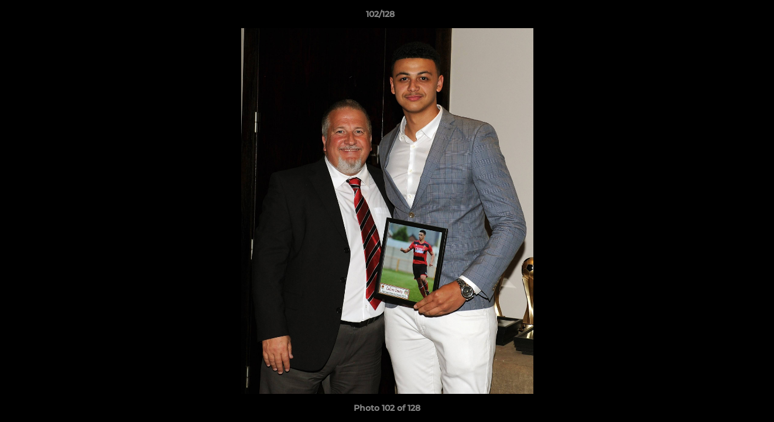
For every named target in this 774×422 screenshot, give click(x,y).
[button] (725, 17)
